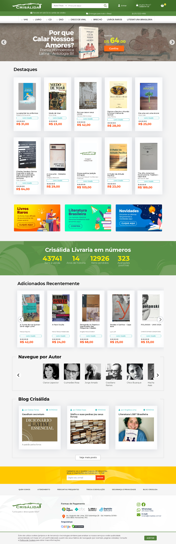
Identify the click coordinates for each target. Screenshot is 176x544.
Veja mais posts (88, 457)
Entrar (122, 5)
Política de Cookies (27, 540)
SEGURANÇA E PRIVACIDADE (124, 489)
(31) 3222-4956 (139, 13)
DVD (59, 19)
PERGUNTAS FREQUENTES (68, 489)
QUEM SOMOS (24, 489)
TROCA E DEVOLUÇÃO (95, 489)
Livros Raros (114, 19)
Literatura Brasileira (139, 19)
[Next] (172, 42)
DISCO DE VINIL (77, 19)
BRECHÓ (96, 19)
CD (48, 19)
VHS (24, 19)
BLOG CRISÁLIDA (150, 489)
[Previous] (4, 42)
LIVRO (37, 19)
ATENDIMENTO (43, 489)
